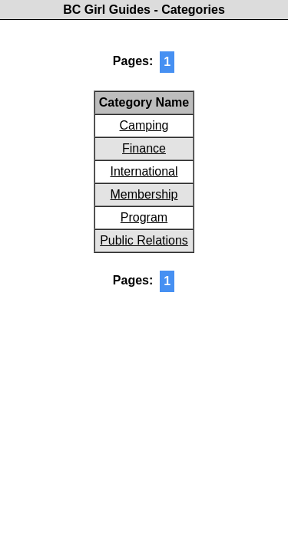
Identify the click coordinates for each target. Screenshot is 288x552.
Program (144, 217)
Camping (143, 125)
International (143, 171)
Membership (143, 194)
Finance (144, 148)
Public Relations (144, 240)
